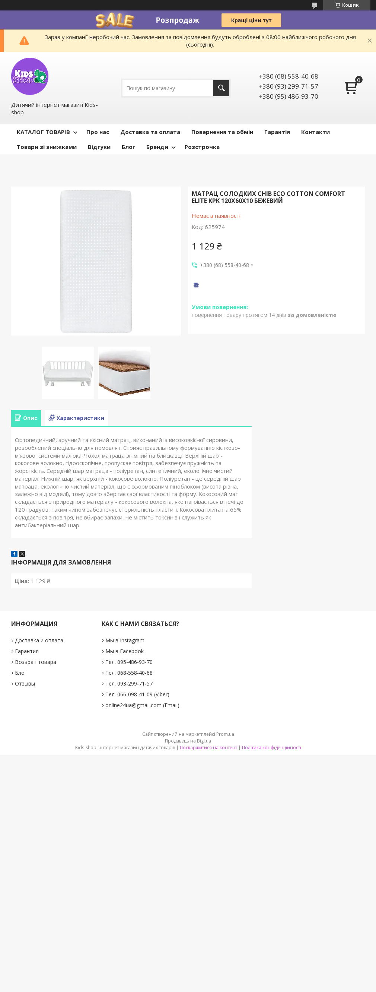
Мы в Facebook (124, 651)
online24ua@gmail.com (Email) (142, 705)
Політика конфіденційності (271, 747)
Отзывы (25, 683)
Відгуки (99, 146)
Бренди (157, 146)
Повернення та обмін (222, 132)
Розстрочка (202, 146)
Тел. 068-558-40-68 (129, 672)
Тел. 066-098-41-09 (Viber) (137, 694)
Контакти (315, 132)
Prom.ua (225, 734)
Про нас (97, 132)
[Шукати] (221, 88)
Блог (128, 146)
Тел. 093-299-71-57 (129, 683)
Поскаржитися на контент (208, 747)
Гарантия (27, 651)
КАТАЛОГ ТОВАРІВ (43, 132)
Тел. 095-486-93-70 (129, 661)
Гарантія (277, 132)
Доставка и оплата (39, 640)
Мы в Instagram (124, 640)
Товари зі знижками (47, 146)
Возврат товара (35, 661)
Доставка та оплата (150, 132)
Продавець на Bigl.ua (188, 741)
